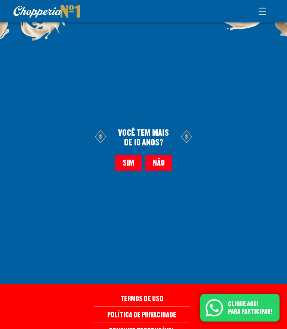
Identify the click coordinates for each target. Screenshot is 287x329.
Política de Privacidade (141, 314)
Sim (128, 163)
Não (159, 163)
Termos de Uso (141, 298)
